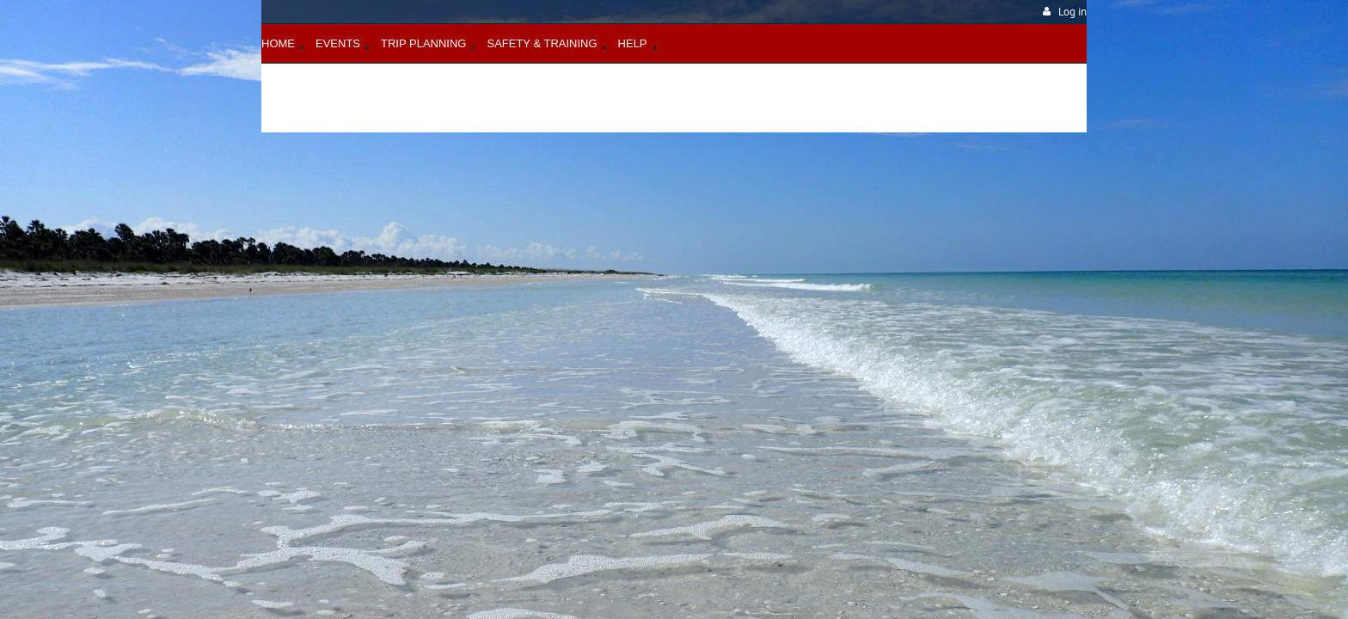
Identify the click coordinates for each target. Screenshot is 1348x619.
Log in (1072, 11)
